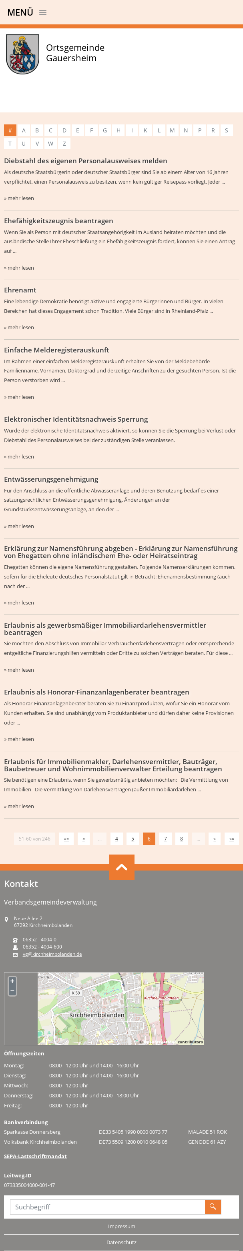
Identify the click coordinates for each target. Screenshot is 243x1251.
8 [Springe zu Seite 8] (181, 838)
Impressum (121, 1226)
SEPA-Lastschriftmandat (35, 1156)
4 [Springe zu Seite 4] (116, 838)
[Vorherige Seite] (84, 839)
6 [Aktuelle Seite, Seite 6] (149, 838)
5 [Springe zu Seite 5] (132, 838)
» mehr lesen (19, 198)
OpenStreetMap (160, 1042)
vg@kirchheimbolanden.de (52, 954)
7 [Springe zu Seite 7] (165, 838)
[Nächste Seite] (215, 839)
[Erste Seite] (66, 839)
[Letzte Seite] (232, 839)
